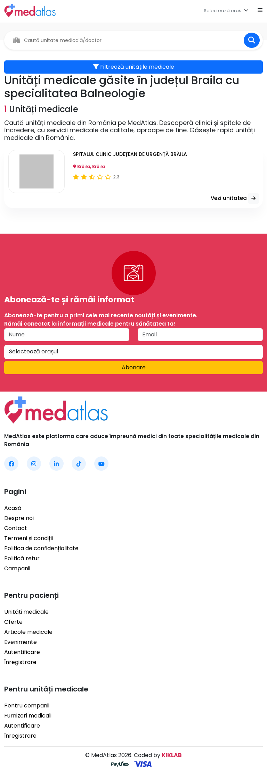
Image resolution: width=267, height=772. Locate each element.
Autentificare (22, 652)
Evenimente (20, 642)
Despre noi (19, 518)
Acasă (13, 508)
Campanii (17, 568)
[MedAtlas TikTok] (79, 463)
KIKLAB (172, 755)
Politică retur (22, 558)
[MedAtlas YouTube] (101, 463)
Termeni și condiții (28, 538)
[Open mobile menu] (260, 10)
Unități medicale (26, 612)
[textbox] (222, 10)
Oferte (13, 622)
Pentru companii (26, 706)
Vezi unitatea (235, 198)
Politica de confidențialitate (41, 548)
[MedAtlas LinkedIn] (56, 463)
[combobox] (227, 10)
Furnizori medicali (27, 716)
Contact (15, 528)
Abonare (134, 367)
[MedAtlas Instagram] (34, 463)
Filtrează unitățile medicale (133, 67)
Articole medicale (28, 632)
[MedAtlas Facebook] (11, 463)
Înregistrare (20, 662)
